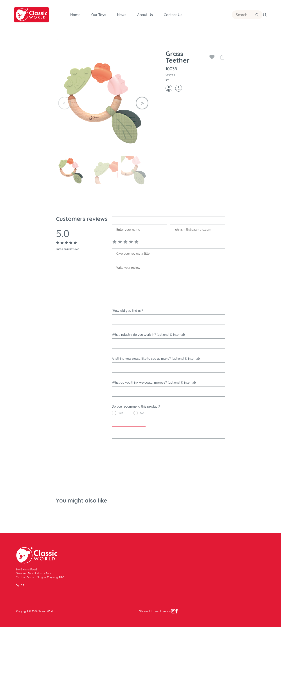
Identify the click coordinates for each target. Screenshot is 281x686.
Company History (123, 632)
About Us (117, 622)
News (179, 622)
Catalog (240, 643)
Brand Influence (186, 632)
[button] (142, 103)
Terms (232, 670)
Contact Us (242, 622)
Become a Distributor (249, 632)
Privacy (248, 670)
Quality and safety (124, 643)
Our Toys (63, 39)
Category (80, 39)
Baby (95, 39)
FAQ (262, 670)
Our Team (181, 643)
